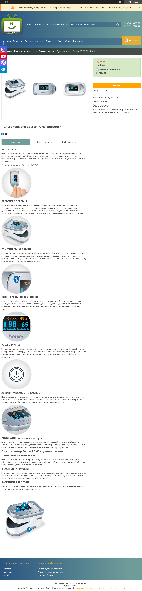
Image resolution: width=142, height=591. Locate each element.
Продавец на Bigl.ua (71, 585)
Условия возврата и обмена (50, 572)
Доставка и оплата (34, 41)
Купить (116, 85)
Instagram (7, 572)
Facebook (7, 568)
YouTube (7, 575)
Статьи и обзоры (45, 575)
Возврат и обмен (54, 41)
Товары (16, 41)
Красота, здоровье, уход (25, 51)
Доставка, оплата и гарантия (50, 568)
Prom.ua (83, 583)
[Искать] (118, 24)
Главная (7, 41)
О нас (68, 41)
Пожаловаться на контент (85, 588)
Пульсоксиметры (47, 51)
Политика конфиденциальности (111, 588)
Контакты (78, 41)
